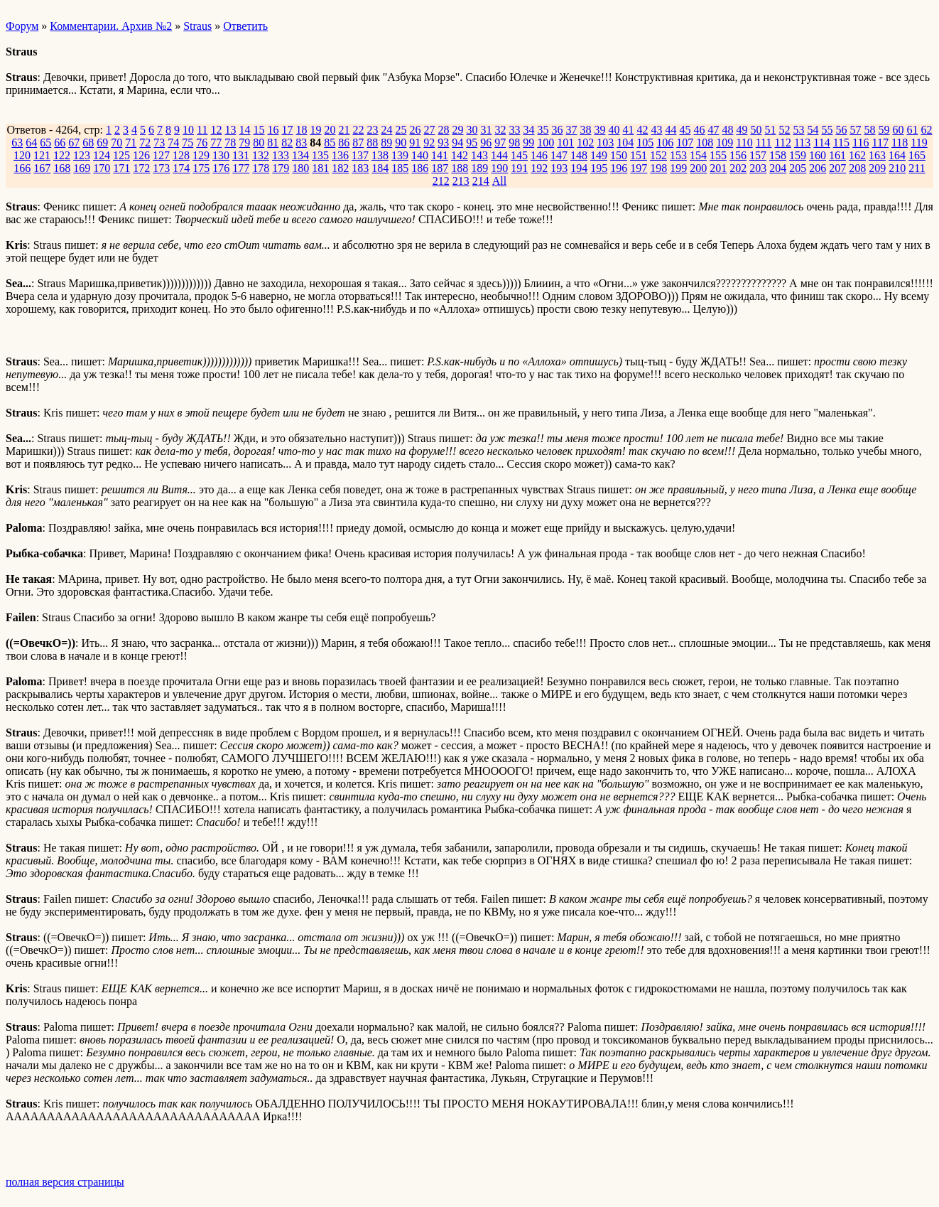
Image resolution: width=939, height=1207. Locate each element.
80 (258, 142)
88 (372, 142)
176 (220, 168)
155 (718, 155)
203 (757, 168)
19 (315, 130)
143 (479, 155)
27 (429, 130)
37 (571, 130)
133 (280, 155)
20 (329, 130)
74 (173, 142)
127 (161, 155)
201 (718, 168)
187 (439, 168)
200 (698, 168)
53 (798, 130)
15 (258, 130)
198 (658, 168)
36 (557, 130)
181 (320, 168)
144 (499, 155)
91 (414, 142)
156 (738, 155)
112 (782, 142)
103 (605, 142)
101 (565, 142)
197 (638, 168)
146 (539, 155)
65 (45, 142)
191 (519, 168)
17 (287, 130)
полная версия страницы (65, 1182)
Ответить (245, 26)
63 (17, 142)
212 (441, 181)
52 (784, 130)
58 (869, 130)
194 (578, 168)
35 (542, 130)
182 (340, 168)
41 (628, 130)
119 (919, 142)
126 (141, 155)
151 (638, 155)
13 (230, 130)
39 (599, 130)
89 (386, 142)
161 (837, 155)
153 (678, 155)
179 (280, 168)
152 (658, 155)
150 (618, 155)
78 (230, 142)
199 (678, 168)
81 (272, 142)
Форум (22, 26)
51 (770, 130)
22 (358, 130)
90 (400, 142)
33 (514, 130)
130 (220, 155)
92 (429, 142)
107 (684, 142)
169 (81, 168)
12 (216, 130)
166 (22, 168)
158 (777, 155)
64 (31, 142)
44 (670, 130)
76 (201, 142)
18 (301, 130)
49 (741, 130)
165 (917, 155)
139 (399, 155)
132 (260, 155)
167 (41, 168)
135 (320, 155)
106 (664, 142)
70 (116, 142)
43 (656, 130)
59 (883, 130)
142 (459, 155)
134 (300, 155)
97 (500, 142)
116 (860, 142)
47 (713, 130)
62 (926, 130)
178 (260, 168)
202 (738, 168)
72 (145, 142)
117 (880, 142)
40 (613, 130)
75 (187, 142)
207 (837, 168)
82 (287, 142)
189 (479, 168)
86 (343, 142)
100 (545, 142)
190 (499, 168)
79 (244, 142)
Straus (197, 26)
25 (400, 130)
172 (141, 168)
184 (380, 168)
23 (372, 130)
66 (59, 142)
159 (797, 155)
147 (559, 155)
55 (826, 130)
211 (916, 168)
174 (181, 168)
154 (698, 155)
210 (897, 168)
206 (817, 168)
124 (101, 155)
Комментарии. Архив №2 (111, 26)
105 (644, 142)
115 (841, 142)
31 (486, 130)
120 (22, 155)
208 (857, 168)
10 (188, 130)
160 (817, 155)
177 (240, 168)
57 (855, 130)
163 (877, 155)
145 (519, 155)
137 (360, 155)
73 (159, 142)
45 (684, 130)
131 (240, 155)
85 (329, 142)
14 (244, 130)
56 (841, 130)
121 (41, 155)
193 (559, 168)
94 (457, 142)
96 (486, 142)
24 (386, 130)
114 (821, 142)
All (499, 181)
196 (618, 168)
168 (61, 168)
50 (755, 130)
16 (272, 130)
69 (102, 142)
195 (598, 168)
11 (202, 130)
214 (480, 181)
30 (471, 130)
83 (301, 142)
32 (500, 130)
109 (724, 142)
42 (642, 130)
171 (121, 168)
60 (897, 130)
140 (419, 155)
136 (340, 155)
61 (912, 130)
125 (121, 155)
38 (585, 130)
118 (899, 142)
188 (459, 168)
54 (812, 130)
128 (181, 155)
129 (201, 155)
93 (443, 142)
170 (101, 168)
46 (699, 130)
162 (857, 155)
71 (130, 142)
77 (216, 142)
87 (358, 142)
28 (443, 130)
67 (74, 142)
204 (777, 168)
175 (201, 168)
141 (439, 155)
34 (528, 130)
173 (161, 168)
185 (399, 168)
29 (457, 130)
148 (578, 155)
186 (419, 168)
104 (625, 142)
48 (727, 130)
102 (585, 142)
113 (802, 142)
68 (88, 142)
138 (380, 155)
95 (471, 142)
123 (81, 155)
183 (360, 168)
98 (514, 142)
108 (704, 142)
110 (744, 142)
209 (877, 168)
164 (897, 155)
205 (797, 168)
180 (300, 168)
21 (343, 130)
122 (61, 155)
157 (757, 155)
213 (460, 181)
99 (528, 142)
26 (414, 130)
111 (764, 142)
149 (598, 155)
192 (539, 168)
